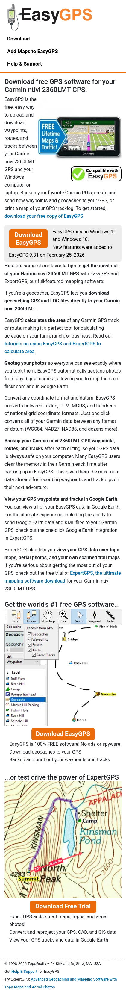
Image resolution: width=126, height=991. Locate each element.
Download (18, 39)
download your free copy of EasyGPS (43, 216)
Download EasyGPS (28, 238)
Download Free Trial (63, 906)
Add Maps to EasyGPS (32, 51)
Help (24, 64)
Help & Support (24, 971)
